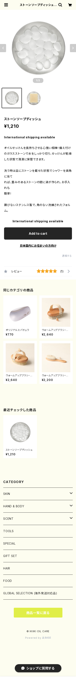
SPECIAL (9, 543)
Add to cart (38, 233)
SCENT (8, 518)
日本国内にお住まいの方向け (38, 245)
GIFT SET (10, 556)
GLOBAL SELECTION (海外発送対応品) (30, 593)
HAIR (6, 568)
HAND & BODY (15, 506)
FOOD (7, 580)
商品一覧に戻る (38, 613)
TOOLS (8, 531)
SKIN (6, 493)
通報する (67, 255)
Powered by (38, 637)
